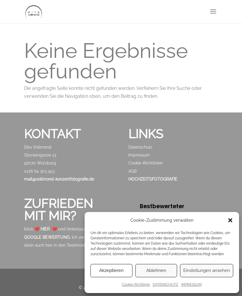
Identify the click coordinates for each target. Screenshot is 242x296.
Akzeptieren (111, 270)
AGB (132, 171)
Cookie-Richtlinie (136, 284)
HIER (45, 229)
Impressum (139, 155)
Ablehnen (156, 270)
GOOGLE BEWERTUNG (47, 237)
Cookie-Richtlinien (145, 163)
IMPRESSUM (191, 284)
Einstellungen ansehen (206, 270)
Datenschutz (140, 147)
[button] (230, 220)
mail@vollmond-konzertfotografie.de (59, 179)
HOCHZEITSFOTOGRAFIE (152, 179)
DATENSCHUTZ (165, 284)
